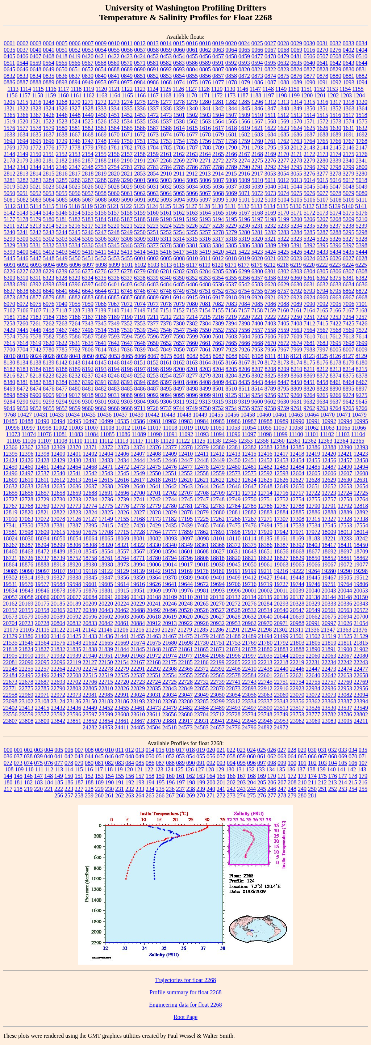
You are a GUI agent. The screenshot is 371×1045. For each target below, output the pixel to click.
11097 (249, 434)
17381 (58, 525)
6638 (22, 291)
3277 (322, 173)
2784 (166, 167)
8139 (48, 362)
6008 (179, 258)
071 (363, 756)
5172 (309, 213)
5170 (283, 213)
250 (312, 789)
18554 (106, 551)
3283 (35, 180)
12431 (90, 460)
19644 (185, 584)
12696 (121, 493)
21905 (10, 656)
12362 (309, 441)
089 (180, 763)
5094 (179, 200)
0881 (348, 76)
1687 (309, 134)
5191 (179, 219)
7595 (140, 336)
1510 (257, 115)
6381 (348, 278)
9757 (257, 408)
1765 (322, 141)
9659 (74, 408)
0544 (22, 63)
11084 (91, 434)
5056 (74, 193)
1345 (244, 108)
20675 (329, 617)
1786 (179, 147)
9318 (231, 402)
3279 (348, 173)
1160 (62, 95)
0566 (74, 63)
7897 (218, 349)
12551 (169, 473)
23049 (201, 695)
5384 (218, 245)
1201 (320, 95)
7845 (153, 349)
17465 (201, 525)
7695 (335, 343)
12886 (313, 512)
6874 (22, 297)
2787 (205, 167)
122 (149, 769)
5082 (23, 200)
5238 (348, 226)
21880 (265, 649)
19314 (26, 577)
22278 (106, 669)
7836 (127, 349)
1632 (361, 128)
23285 (201, 701)
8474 (35, 388)
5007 (218, 180)
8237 (87, 375)
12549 (137, 473)
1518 (361, 115)
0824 (296, 69)
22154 (121, 662)
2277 (283, 160)
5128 (204, 206)
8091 (244, 356)
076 (48, 763)
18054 (74, 538)
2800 (361, 167)
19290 (344, 571)
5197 (257, 219)
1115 (38, 89)
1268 (61, 102)
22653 (345, 675)
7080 (192, 304)
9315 (218, 402)
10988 (265, 421)
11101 (311, 434)
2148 (9, 154)
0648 (35, 69)
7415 (322, 323)
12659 (74, 493)
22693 (58, 682)
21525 (345, 636)
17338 (361, 519)
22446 (297, 669)
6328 (61, 278)
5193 (205, 219)
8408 (205, 382)
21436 (106, 636)
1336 (140, 108)
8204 (218, 369)
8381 (22, 382)
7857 (192, 349)
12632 (10, 486)
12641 (153, 486)
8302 (257, 375)
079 (79, 763)
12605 (313, 473)
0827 (309, 69)
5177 (9, 219)
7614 (361, 336)
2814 (35, 173)
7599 (192, 336)
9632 (309, 402)
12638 (106, 486)
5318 (231, 239)
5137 (308, 206)
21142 (89, 630)
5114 (35, 206)
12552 (185, 473)
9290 (22, 402)
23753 (297, 714)
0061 (192, 50)
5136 (295, 206)
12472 (121, 467)
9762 (309, 408)
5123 (139, 206)
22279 (121, 669)
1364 (361, 108)
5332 (48, 245)
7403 (270, 323)
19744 (297, 584)
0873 (257, 76)
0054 (101, 50)
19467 (329, 577)
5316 (205, 239)
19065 (297, 564)
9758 (270, 408)
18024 (10, 538)
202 (231, 782)
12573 (233, 473)
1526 (101, 121)
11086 (123, 434)
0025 (257, 43)
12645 (217, 486)
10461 (279, 415)
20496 (169, 610)
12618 (153, 480)
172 (292, 776)
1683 (257, 134)
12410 (185, 454)
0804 (192, 69)
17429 (153, 525)
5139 (335, 206)
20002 (265, 590)
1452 (127, 115)
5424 (270, 252)
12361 (293, 441)
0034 (361, 43)
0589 (205, 63)
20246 (169, 604)
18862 (361, 558)
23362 (313, 701)
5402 (48, 252)
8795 (283, 388)
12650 (297, 486)
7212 (166, 317)
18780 (153, 558)
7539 (140, 330)
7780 (48, 349)
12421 (345, 454)
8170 (257, 362)
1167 (152, 95)
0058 (153, 50)
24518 (169, 727)
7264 (74, 323)
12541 (74, 473)
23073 (329, 695)
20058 (26, 597)
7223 (283, 317)
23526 (313, 708)
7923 (231, 349)
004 (48, 750)
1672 (140, 134)
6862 (348, 291)
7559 (283, 330)
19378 (169, 577)
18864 (10, 564)
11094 (217, 434)
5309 (140, 239)
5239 (361, 226)
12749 (233, 499)
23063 (265, 695)
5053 (48, 193)
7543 (153, 330)
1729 (61, 141)
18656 (281, 551)
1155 (357, 89)
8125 (322, 356)
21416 (58, 636)
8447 (283, 382)
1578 (35, 128)
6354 (218, 278)
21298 (264, 630)
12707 (185, 493)
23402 (10, 708)
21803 (297, 643)
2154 (87, 154)
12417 (281, 454)
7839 (140, 349)
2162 (179, 154)
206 (271, 782)
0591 (218, 63)
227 (79, 789)
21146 (105, 630)
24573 (185, 727)
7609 (296, 336)
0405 (9, 56)
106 (353, 763)
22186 (201, 662)
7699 (361, 343)
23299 (217, 701)
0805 (205, 69)
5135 (282, 206)
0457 (218, 56)
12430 (74, 460)
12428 (42, 460)
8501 (218, 388)
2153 (74, 154)
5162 (179, 213)
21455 (137, 636)
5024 (61, 187)
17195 (185, 519)
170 (271, 776)
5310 (153, 239)
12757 (329, 499)
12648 (265, 486)
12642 (169, 486)
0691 (153, 69)
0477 (257, 56)
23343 (281, 701)
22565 (217, 675)
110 (29, 769)
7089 (296, 304)
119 (118, 769)
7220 (244, 317)
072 (8, 763)
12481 (249, 467)
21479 (201, 636)
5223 (153, 226)
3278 (335, 173)
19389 (185, 577)
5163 (192, 213)
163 (200, 776)
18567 (137, 551)
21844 (121, 649)
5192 (192, 219)
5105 (297, 200)
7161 (296, 310)
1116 (51, 89)
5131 (230, 206)
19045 (233, 564)
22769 (361, 682)
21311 (296, 630)
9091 (140, 395)
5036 (218, 187)
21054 (361, 623)
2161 (166, 154)
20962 (249, 623)
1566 (244, 121)
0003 (35, 43)
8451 (309, 382)
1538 (179, 121)
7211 (152, 317)
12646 (233, 486)
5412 (114, 252)
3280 (361, 173)
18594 (169, 551)
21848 (153, 649)
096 (251, 763)
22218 (281, 662)
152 (89, 776)
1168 (165, 95)
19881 (106, 590)
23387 (345, 701)
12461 (42, 467)
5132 (243, 206)
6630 (296, 284)
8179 (348, 362)
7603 (231, 336)
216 (363, 782)
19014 (169, 564)
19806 (361, 584)
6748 (166, 291)
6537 (231, 284)
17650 (74, 532)
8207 (257, 369)
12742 (153, 499)
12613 (74, 480)
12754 (297, 499)
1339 (179, 108)
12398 (42, 454)
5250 (140, 232)
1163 (101, 95)
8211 (309, 369)
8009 (361, 349)
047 (119, 756)
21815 (361, 643)
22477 (361, 669)
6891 (166, 297)
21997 (249, 656)
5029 (127, 187)
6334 (87, 278)
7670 (270, 343)
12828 (153, 512)
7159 (270, 310)
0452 (153, 56)
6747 (153, 291)
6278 (127, 271)
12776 (121, 506)
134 (270, 769)
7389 (218, 323)
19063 (281, 564)
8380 (9, 382)
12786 (265, 506)
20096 (122, 597)
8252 (140, 375)
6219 (296, 265)
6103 (153, 265)
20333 (329, 604)
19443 (297, 577)
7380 (179, 323)
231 (119, 789)
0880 (335, 76)
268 (180, 795)
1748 (101, 141)
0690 (140, 69)
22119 (74, 662)
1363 (348, 108)
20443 (106, 610)
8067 (153, 356)
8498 (192, 388)
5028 (114, 187)
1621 (257, 128)
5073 (270, 193)
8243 (101, 375)
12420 (329, 454)
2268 (166, 160)
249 (302, 789)
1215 (22, 102)
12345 (229, 441)
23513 (281, 708)
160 (170, 776)
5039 (257, 187)
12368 (42, 447)
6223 (335, 265)
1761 (270, 141)
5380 (179, 245)
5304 (74, 239)
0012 (140, 43)
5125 (165, 206)
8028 (49, 356)
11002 (60, 428)
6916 (205, 297)
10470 (327, 415)
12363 (325, 441)
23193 (137, 701)
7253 (335, 317)
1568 (270, 121)
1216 (35, 102)
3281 (9, 180)
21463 (153, 636)
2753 (101, 167)
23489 (217, 708)
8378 (361, 375)
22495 (26, 675)
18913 (58, 564)
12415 (249, 454)
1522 (48, 121)
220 (38, 789)
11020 (202, 428)
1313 (283, 102)
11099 (280, 434)
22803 (74, 688)
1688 (322, 134)
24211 (361, 721)
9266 (335, 395)
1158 (37, 95)
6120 (218, 265)
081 (99, 763)
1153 (332, 89)
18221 (328, 538)
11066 (359, 428)
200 (211, 782)
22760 (345, 682)
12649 (281, 486)
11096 (233, 434)
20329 (313, 604)
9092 (153, 395)
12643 (185, 486)
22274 (90, 669)
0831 (361, 69)
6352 (192, 278)
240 (211, 789)
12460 (26, 467)
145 (18, 776)
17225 (201, 519)
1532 (114, 121)
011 (119, 750)
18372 (233, 545)
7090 (309, 304)
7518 (114, 330)
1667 (74, 134)
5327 (348, 239)
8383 (48, 382)
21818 (10, 649)
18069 (122, 538)
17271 (265, 519)
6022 (283, 258)
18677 (313, 551)
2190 (127, 160)
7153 (191, 310)
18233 (344, 538)
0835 (48, 76)
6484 (166, 284)
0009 (101, 43)
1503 (205, 115)
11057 (280, 428)
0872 (244, 76)
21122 (58, 630)
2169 (270, 154)
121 (138, 769)
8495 (166, 388)
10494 (58, 421)
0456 (205, 56)
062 (271, 756)
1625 (309, 128)
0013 (153, 43)
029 (302, 750)
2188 (101, 160)
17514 (281, 525)
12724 (345, 493)
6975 (35, 304)
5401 (35, 252)
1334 (114, 108)
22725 (169, 682)
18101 (217, 538)
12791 (329, 506)
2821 (127, 173)
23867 (137, 721)
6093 (36, 265)
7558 (270, 330)
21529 (361, 636)
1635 (35, 134)
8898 (9, 395)
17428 (137, 525)
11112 (106, 441)
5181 (61, 219)
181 (18, 782)
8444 (270, 382)
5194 (218, 219)
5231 (257, 226)
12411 (201, 454)
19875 (74, 590)
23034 (169, 695)
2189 (114, 160)
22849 (185, 688)
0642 (335, 63)
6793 (309, 291)
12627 (297, 480)
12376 (153, 447)
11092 (186, 434)
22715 (106, 682)
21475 (185, 636)
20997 (329, 623)
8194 (114, 369)
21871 (217, 649)
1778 (74, 147)
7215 (205, 317)
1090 (309, 82)
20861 (121, 623)
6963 (335, 297)
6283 (192, 271)
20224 (121, 604)
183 (38, 782)
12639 (121, 486)
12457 (345, 460)
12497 (26, 473)
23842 (58, 721)
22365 (185, 669)
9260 (296, 395)
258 (79, 795)
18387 (281, 545)
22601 (265, 675)
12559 (217, 473)
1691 (348, 134)
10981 (153, 421)
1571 (309, 121)
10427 (24, 415)
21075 (11, 630)
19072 (345, 564)
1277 (166, 102)
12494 (361, 467)
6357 (257, 278)
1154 (345, 89)
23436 (74, 708)
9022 (101, 395)
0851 (140, 76)
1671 (127, 134)
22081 (10, 662)
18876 (26, 564)
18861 (345, 558)
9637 (335, 402)
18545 (90, 551)
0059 (166, 50)
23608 (121, 714)
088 (170, 763)
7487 (74, 330)
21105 (27, 630)
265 (150, 795)
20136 (281, 597)
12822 (58, 512)
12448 (201, 460)
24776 (233, 727)
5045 (309, 187)
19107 (58, 571)
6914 (179, 297)
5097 (205, 200)
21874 (233, 649)
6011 (204, 258)
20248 (185, 604)
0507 (322, 56)
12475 (153, 467)
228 (89, 789)
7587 (87, 336)
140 (331, 769)
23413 (26, 708)
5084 (49, 200)
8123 (309, 356)
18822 (265, 558)
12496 (10, 473)
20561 (329, 610)
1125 (165, 89)
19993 (217, 590)
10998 (44, 428)
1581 (74, 128)
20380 (90, 610)
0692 (166, 69)
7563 (296, 330)
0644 (361, 63)
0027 (270, 43)
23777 (313, 714)
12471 (106, 467)
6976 (48, 304)
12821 (42, 512)
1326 (61, 108)
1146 (242, 89)
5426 (296, 252)
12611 (42, 480)
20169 (26, 604)
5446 (22, 258)
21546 (26, 643)
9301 (101, 402)
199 (200, 782)
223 (68, 789)
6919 (244, 297)
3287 (87, 180)
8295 (244, 375)
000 (8, 750)
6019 (244, 258)
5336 (87, 245)
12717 (297, 493)
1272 (101, 102)
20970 (265, 623)
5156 (101, 213)
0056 (127, 50)
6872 (361, 291)
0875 (283, 76)
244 (251, 789)
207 (282, 782)
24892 (265, 727)
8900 (35, 395)
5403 (61, 252)
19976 (185, 590)
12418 (297, 454)
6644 (101, 291)
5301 (35, 239)
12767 (10, 506)
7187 (87, 317)
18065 (106, 538)
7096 (348, 304)
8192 (87, 369)
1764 (309, 141)
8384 (61, 382)
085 (140, 763)
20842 (106, 623)
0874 (270, 76)
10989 (281, 421)
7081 (205, 304)
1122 (127, 89)
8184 (35, 369)
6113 (166, 265)
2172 (309, 154)
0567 (87, 63)
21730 (201, 643)
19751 (329, 584)
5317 (218, 239)
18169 (296, 538)
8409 (218, 382)
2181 (48, 160)
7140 (113, 310)
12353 (245, 441)
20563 (345, 610)
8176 (322, 362)
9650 (22, 408)
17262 (217, 519)
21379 (10, 636)
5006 (205, 180)
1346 (257, 108)
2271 (205, 160)
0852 (153, 76)
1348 (283, 108)
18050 (58, 538)
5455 (127, 258)
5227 (205, 226)
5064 (166, 193)
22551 (153, 675)
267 (170, 795)
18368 (217, 545)
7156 (231, 310)
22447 (313, 669)
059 (241, 756)
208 (292, 782)
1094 (361, 82)
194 (150, 782)
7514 (101, 330)
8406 (192, 382)
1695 (35, 141)
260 (99, 795)
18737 (42, 558)
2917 (257, 173)
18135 (265, 538)
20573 (10, 617)
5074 (283, 193)
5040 (270, 187)
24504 (153, 727)
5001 (140, 180)
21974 (169, 656)
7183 (35, 317)
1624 (296, 128)
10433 (56, 415)
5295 (348, 232)
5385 (231, 245)
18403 (313, 545)
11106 (29, 441)
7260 (22, 323)
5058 (101, 193)
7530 (127, 330)
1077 (218, 82)
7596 (153, 336)
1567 (257, 121)
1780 (101, 147)
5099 (218, 200)
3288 (101, 180)
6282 (179, 271)
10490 (42, 421)
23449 (90, 708)
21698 (185, 643)
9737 (166, 408)
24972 (281, 727)
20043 (329, 590)
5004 (179, 180)
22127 (90, 662)
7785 (61, 349)
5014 (309, 180)
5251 (153, 232)
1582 (87, 128)
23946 (265, 721)
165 (221, 776)
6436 (140, 284)
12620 (185, 480)
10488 (26, 421)
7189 (114, 317)
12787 (281, 506)
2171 (296, 154)
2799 (348, 167)
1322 (22, 108)
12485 (313, 467)
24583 (201, 727)
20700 (361, 617)
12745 (185, 499)
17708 (106, 532)
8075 (166, 356)
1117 (63, 89)
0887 (22, 82)
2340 (348, 160)
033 (342, 750)
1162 (88, 95)
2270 (192, 160)
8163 (192, 362)
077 (58, 763)
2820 (114, 173)
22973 (74, 695)
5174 (335, 213)
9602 (270, 402)
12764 (361, 499)
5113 (22, 206)
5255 (192, 232)
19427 (265, 577)
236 (170, 789)
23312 (233, 701)
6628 (270, 284)
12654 (361, 486)
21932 (58, 656)
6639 (35, 291)
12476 (169, 467)
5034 (192, 187)
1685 (283, 134)
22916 (281, 688)
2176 (361, 154)
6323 (48, 278)
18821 (249, 558)
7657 (179, 343)
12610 (26, 480)
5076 (309, 193)
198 (190, 782)
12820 (26, 512)
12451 (249, 460)
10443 (168, 415)
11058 (296, 428)
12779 (153, 506)
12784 (233, 506)
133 (260, 769)
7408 (296, 323)
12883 (265, 512)
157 (140, 776)
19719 (265, 584)
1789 (218, 147)
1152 (319, 89)
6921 (270, 297)
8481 (87, 388)
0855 (192, 76)
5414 (140, 252)
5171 (296, 213)
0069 (296, 50)
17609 (42, 532)
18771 (137, 558)
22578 (233, 675)
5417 (179, 252)
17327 (329, 519)
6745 (127, 291)
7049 (61, 304)
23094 (361, 695)
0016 (192, 43)
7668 (257, 343)
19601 (90, 584)
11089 (139, 434)
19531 (10, 584)
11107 (45, 441)
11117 (136, 441)
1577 (22, 128)
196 (170, 782)
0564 (48, 63)
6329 (74, 278)
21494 (265, 636)
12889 (345, 512)
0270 (322, 50)
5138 (322, 206)
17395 (90, 525)
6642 (74, 291)
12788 (297, 506)
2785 (179, 167)
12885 (297, 512)
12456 (329, 460)
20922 (185, 623)
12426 (26, 460)
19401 (217, 577)
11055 (264, 428)
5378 (166, 245)
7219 (231, 317)
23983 (329, 721)
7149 (139, 310)
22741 (233, 682)
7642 (114, 343)
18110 (233, 538)
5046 (322, 187)
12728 (26, 499)
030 (312, 750)
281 (312, 795)
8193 (101, 369)
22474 (345, 669)
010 (109, 750)
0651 (74, 69)
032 (332, 750)
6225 (361, 265)
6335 (101, 278)
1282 (231, 102)
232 (129, 789)
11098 (265, 434)
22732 (201, 682)
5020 (22, 187)
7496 (87, 330)
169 (261, 776)
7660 (192, 343)
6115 (179, 265)
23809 (42, 721)
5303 (61, 239)
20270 (217, 604)
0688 (114, 69)
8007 (348, 349)
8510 (231, 388)
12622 (217, 480)
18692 (329, 551)
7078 (166, 304)
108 (9, 769)
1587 (153, 128)
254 (353, 789)
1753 (166, 141)
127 (199, 769)
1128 (203, 89)
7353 (140, 323)
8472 (22, 388)
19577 (42, 584)
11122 (183, 441)
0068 (283, 50)
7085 (257, 304)
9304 (140, 402)
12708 (201, 493)
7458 (48, 330)
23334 (249, 701)
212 (322, 782)
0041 (48, 50)
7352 (127, 323)
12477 (185, 467)
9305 (153, 402)
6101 (127, 265)
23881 (169, 721)
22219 (297, 662)
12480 (233, 467)
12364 (341, 441)
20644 (281, 617)
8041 (75, 356)
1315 (309, 102)
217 (8, 789)
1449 (87, 115)
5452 (101, 258)
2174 (335, 154)
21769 (249, 643)
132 (250, 769)
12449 (217, 460)
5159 (140, 213)
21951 (106, 656)
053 (180, 756)
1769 (9, 147)
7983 (309, 349)
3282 (22, 180)
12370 (74, 447)
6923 (296, 297)
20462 (121, 610)
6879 (48, 297)
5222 (140, 226)
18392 (297, 545)
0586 (192, 63)
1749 (114, 141)
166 (231, 776)
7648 (140, 343)
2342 (9, 167)
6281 (166, 271)
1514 (309, 115)
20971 (281, 623)
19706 (233, 584)
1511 (270, 115)
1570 (296, 121)
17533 (297, 525)
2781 (127, 167)
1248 (48, 102)
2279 (309, 160)
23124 (58, 701)
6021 (270, 258)
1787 (192, 147)
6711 (113, 291)
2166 (231, 154)
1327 (74, 108)
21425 (74, 636)
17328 (345, 519)
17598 (26, 532)
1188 (255, 95)
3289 (114, 180)
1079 (244, 82)
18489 (58, 551)
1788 (205, 147)
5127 (191, 206)
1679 (218, 134)
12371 (90, 447)
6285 (218, 271)
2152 (61, 154)
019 (200, 750)
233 (140, 789)
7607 (283, 336)
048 (129, 756)
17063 (26, 519)
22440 (281, 669)
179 (363, 776)
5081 (10, 200)
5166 (231, 213)
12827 (137, 512)
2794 (283, 167)
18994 (137, 564)
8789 (270, 388)
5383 (205, 245)
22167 (137, 662)
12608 (361, 473)
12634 (42, 486)
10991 (313, 421)
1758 (231, 141)
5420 (218, 252)
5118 (74, 206)
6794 (322, 291)
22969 (26, 695)
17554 (361, 525)
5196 (244, 219)
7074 (140, 304)
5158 (127, 213)
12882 (249, 512)
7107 (36, 310)
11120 (167, 441)
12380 (217, 447)
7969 (296, 349)
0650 (61, 69)
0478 (270, 56)
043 (79, 756)
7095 (335, 304)
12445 (153, 460)
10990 (297, 421)
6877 (35, 297)
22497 (58, 675)
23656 (169, 714)
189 (99, 782)
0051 (61, 50)
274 (241, 795)
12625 (265, 480)
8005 (335, 349)
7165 (322, 310)
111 (39, 769)
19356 (121, 577)
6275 (87, 271)
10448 (184, 415)
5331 (35, 245)
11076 (44, 434)
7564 (309, 330)
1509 (244, 115)
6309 (9, 278)
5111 (361, 200)
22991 (121, 695)
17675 (90, 532)
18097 (186, 538)
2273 (231, 160)
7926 (244, 349)
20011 (281, 590)
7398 (244, 323)
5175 (348, 213)
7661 (205, 343)
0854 (179, 76)
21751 (217, 643)
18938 (106, 564)
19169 (185, 571)
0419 (74, 56)
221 (48, 789)
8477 (61, 388)
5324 (309, 239)
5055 (61, 193)
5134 (269, 206)
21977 (185, 656)
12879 (201, 512)
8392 (114, 382)
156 (129, 776)
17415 (106, 525)
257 (68, 795)
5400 (22, 252)
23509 (265, 708)
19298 (360, 571)
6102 (140, 265)
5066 (192, 193)
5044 (296, 187)
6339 (153, 278)
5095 (192, 200)
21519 (329, 636)
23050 (217, 695)
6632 (322, 284)
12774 (90, 506)
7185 (61, 317)
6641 (61, 291)
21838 (90, 649)
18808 (201, 558)
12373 (121, 447)
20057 (10, 597)
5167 (244, 213)
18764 (121, 558)
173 (302, 776)
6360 (296, 278)
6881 (61, 297)
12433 (106, 460)
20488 (137, 610)
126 (189, 769)
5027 (101, 187)
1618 (231, 128)
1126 (178, 89)
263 (129, 795)
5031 (153, 187)
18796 (185, 558)
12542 (90, 473)
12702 (169, 493)
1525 (87, 121)
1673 (153, 134)
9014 (61, 395)
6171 (231, 265)
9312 (192, 402)
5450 (74, 258)
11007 (91, 428)
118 (108, 769)
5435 (348, 252)
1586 (140, 128)
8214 (348, 369)
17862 (201, 532)
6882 (74, 297)
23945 (249, 721)
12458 (361, 460)
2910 (166, 173)
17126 (74, 519)
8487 (153, 388)
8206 (244, 369)
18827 (281, 558)
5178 (22, 219)
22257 (42, 669)
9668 (127, 408)
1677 (192, 134)
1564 (218, 121)
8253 (153, 375)
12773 (74, 506)
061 (261, 756)
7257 (361, 317)
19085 (10, 571)
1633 (9, 134)
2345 (48, 167)
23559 (26, 714)
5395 (322, 245)
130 (230, 769)
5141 (361, 206)
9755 (244, 408)
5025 (74, 187)
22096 (58, 662)
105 (342, 763)
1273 (114, 102)
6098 (101, 265)
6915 (192, 297)
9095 (179, 395)
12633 (26, 486)
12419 (313, 454)
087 (160, 763)
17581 (10, 532)
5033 (179, 187)
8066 (140, 356)
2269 (179, 160)
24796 (249, 727)
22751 (281, 682)
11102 (327, 434)
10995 (361, 421)
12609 (10, 480)
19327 (58, 577)
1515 (322, 115)
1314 (296, 102)
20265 (201, 604)
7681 (309, 343)
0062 (205, 50)
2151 (48, 154)
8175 (309, 362)
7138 (87, 310)
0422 (114, 56)
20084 (90, 597)
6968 (361, 297)
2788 (218, 167)
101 (302, 763)
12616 (121, 480)
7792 (74, 349)
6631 (309, 284)
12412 (217, 454)
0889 (48, 82)
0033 (348, 43)
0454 (179, 56)
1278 (179, 102)
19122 (106, 571)
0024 (244, 43)
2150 (35, 154)
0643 (348, 63)
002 (28, 750)
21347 (328, 630)
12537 (42, 473)
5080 (361, 193)
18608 (201, 551)
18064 (90, 538)
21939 (74, 656)
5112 (10, 206)
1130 (229, 89)
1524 (74, 121)
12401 (74, 454)
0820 (244, 69)
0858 (231, 76)
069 (342, 756)
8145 (101, 362)
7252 (322, 317)
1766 (335, 141)
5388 (257, 245)
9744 (179, 408)
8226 (61, 375)
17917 (249, 532)
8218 (35, 375)
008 (89, 750)
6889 (153, 297)
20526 (201, 610)
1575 (361, 121)
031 (322, 750)
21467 (169, 636)
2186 (74, 160)
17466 (217, 525)
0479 (283, 56)
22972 (58, 695)
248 (292, 789)
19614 (121, 584)
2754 (114, 167)
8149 (127, 362)
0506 (309, 56)
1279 (192, 102)
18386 (265, 545)
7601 (218, 336)
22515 (90, 675)
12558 (201, 473)
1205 (9, 102)
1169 (178, 95)
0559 (35, 63)
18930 (90, 564)
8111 (270, 356)
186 (68, 782)
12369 (58, 447)
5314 (179, 239)
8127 (348, 356)
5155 (87, 213)
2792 (270, 167)
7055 (74, 304)
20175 (42, 604)
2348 (87, 167)
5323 (296, 239)
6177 (244, 265)
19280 (328, 571)
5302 (48, 239)
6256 (74, 271)
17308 (297, 519)
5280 (244, 232)
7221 (257, 317)
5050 (9, 193)
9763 (322, 408)
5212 (22, 226)
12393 (361, 447)
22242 (345, 662)
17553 (345, 525)
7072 (127, 304)
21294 (248, 630)
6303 (296, 271)
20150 (360, 597)
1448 (74, 115)
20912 (153, 623)
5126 (178, 206)
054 (190, 756)
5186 (114, 219)
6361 (309, 278)
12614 (90, 480)
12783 (217, 506)
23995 (345, 721)
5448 (48, 258)
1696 (48, 141)
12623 (233, 480)
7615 (9, 343)
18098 (202, 538)
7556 (244, 330)
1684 (270, 134)
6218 (283, 265)
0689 (127, 69)
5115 (48, 206)
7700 (9, 349)
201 (221, 782)
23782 (329, 714)
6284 (205, 271)
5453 (114, 258)
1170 (191, 95)
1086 (257, 82)
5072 (257, 193)
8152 (153, 362)
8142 (61, 362)
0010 (114, 43)
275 (251, 795)
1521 (35, 121)
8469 (9, 388)
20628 (233, 617)
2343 (22, 167)
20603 (121, 617)
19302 (10, 577)
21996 (233, 656)
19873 (58, 590)
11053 (233, 428)
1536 (153, 121)
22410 (249, 669)
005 (58, 750)
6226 (9, 271)
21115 (43, 630)
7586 (74, 336)
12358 (261, 441)
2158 (140, 154)
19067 (329, 564)
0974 (114, 82)
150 (68, 776)
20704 (10, 623)
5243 (48, 232)
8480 (74, 388)
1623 (283, 128)
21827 (42, 649)
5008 (231, 180)
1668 (87, 134)
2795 (296, 167)
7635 (87, 343)
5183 (87, 219)
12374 (137, 447)
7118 (61, 310)
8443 (257, 382)
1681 (231, 134)
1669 (101, 134)
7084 (244, 304)
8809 (296, 388)
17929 (265, 532)
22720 (121, 682)
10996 (12, 428)
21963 (137, 656)
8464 (348, 382)
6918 (231, 297)
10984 (201, 421)
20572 (361, 610)
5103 (270, 200)
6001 (140, 258)
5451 (87, 258)
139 (321, 769)
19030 (217, 564)
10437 (120, 415)
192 (129, 782)
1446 (61, 115)
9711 (139, 408)
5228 (218, 226)
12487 (329, 467)
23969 (313, 721)
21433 (90, 636)
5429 (309, 252)
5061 (127, 193)
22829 (137, 688)
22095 (42, 662)
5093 (166, 200)
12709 (217, 493)
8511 (244, 388)
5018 (361, 180)
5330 (22, 245)
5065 (179, 193)
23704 (201, 714)
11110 (76, 441)
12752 (281, 499)
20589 (58, 617)
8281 (218, 375)
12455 (313, 460)
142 (351, 769)
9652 (35, 408)
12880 (217, 512)
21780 (265, 643)
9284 (9, 402)
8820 (309, 388)
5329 (9, 245)
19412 (249, 577)
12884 (281, 512)
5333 (61, 245)
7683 (322, 343)
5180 (48, 219)
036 (8, 756)
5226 (192, 226)
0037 (22, 50)
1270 (74, 102)
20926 (201, 623)
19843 (26, 590)
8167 (244, 362)
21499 (281, 636)
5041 (283, 187)
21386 (26, 636)
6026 (335, 258)
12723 (329, 493)
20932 (217, 623)
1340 (192, 108)
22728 (185, 682)
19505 (345, 577)
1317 (335, 102)
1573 (335, 121)
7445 (22, 330)
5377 (153, 245)
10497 (90, 421)
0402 (348, 50)
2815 (48, 173)
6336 (114, 278)
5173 (322, 213)
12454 (297, 460)
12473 (137, 467)
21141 (74, 630)
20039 (297, 590)
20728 (42, 623)
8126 (335, 356)
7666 (244, 343)
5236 (322, 226)
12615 (106, 480)
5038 (244, 187)
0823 (283, 69)
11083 (76, 434)
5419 (205, 252)
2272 (218, 160)
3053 (270, 173)
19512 (361, 577)
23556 (10, 714)
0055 (114, 50)
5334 (74, 245)
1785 (166, 147)
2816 (61, 173)
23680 (185, 714)
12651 (313, 486)
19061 (265, 564)
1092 (335, 82)
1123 (139, 89)
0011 (126, 43)
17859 (185, 532)
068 (332, 756)
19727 (281, 584)
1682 (244, 134)
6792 (296, 291)
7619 (35, 343)
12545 (121, 473)
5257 (205, 232)
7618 (22, 343)
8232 (74, 375)
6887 (127, 297)
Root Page (185, 1017)
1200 (307, 95)
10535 (121, 421)
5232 (270, 226)
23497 (249, 708)
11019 (186, 428)
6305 (322, 271)
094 (231, 763)
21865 (201, 649)
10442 (152, 415)
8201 (192, 369)
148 (48, 776)
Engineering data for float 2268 (185, 1005)
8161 (166, 362)
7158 (257, 310)
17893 (217, 532)
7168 (361, 310)
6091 (10, 265)
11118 (152, 441)
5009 (244, 180)
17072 (42, 519)
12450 (233, 460)
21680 (169, 643)
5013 (296, 180)
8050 (88, 356)
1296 (257, 102)
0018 (205, 43)
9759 (283, 408)
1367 (35, 115)
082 (109, 763)
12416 (265, 454)
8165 (218, 362)
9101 (218, 395)
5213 (35, 226)
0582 (166, 63)
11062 (311, 428)
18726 (26, 558)
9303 (127, 402)
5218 (101, 226)
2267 (153, 160)
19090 (26, 571)
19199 (249, 571)
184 (48, 782)
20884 (137, 623)
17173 (153, 519)
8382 (35, 382)
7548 (192, 330)
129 (220, 769)
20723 (26, 623)
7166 (335, 310)
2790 (244, 167)
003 (38, 750)
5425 (283, 252)
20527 (217, 610)
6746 (140, 291)
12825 (106, 512)
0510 (361, 56)
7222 (270, 317)
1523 (61, 121)
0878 (322, 76)
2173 (322, 154)
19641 (169, 584)
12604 (297, 473)
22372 (201, 669)
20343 (361, 604)
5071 (244, 193)
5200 (296, 219)
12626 (281, 480)
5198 (270, 219)
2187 (87, 160)
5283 (283, 232)
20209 (90, 604)
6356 (244, 278)
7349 (114, 323)
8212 (322, 369)
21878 (249, 649)
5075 (296, 193)
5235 (309, 226)
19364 (153, 577)
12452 (265, 460)
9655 (48, 408)
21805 (313, 643)
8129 (361, 356)
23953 (281, 721)
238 (190, 789)
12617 (137, 480)
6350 (179, 278)
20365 (58, 610)
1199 (294, 95)
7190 (127, 317)
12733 (74, 499)
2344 (35, 167)
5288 (335, 232)
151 (79, 776)
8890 (335, 388)
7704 (22, 349)
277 (271, 795)
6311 (35, 278)
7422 (335, 323)
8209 (283, 369)
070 (353, 756)
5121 (113, 206)
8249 (127, 375)
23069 (281, 695)
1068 (166, 82)
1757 (218, 141)
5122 (126, 206)
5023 (48, 187)
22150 (106, 662)
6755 (257, 291)
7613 (348, 336)
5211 (9, 226)
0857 (218, 76)
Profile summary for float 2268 (185, 992)
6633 (335, 284)
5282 (270, 232)
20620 (185, 617)
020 (211, 750)
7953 (257, 349)
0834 (35, 76)
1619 (244, 128)
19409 (233, 577)
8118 (283, 356)
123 (159, 769)
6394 (61, 284)
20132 (233, 597)
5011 (270, 180)
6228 (35, 271)
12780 (169, 506)
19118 (90, 571)
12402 (90, 454)
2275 (257, 160)
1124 (152, 89)
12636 (74, 486)
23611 (153, 714)
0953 (101, 82)
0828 (322, 69)
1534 (127, 121)
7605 (257, 336)
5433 (322, 252)
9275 (361, 395)
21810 (329, 643)
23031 (153, 695)
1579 (48, 128)
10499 (106, 421)
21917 (42, 656)
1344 (231, 108)
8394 (140, 382)
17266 (233, 519)
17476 (249, 525)
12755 (313, 499)
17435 (169, 525)
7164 (309, 310)
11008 (107, 428)
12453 (281, 460)
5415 (153, 252)
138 (311, 769)
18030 (26, 538)
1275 (140, 102)
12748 (217, 499)
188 (89, 782)
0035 (9, 50)
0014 (166, 43)
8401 (179, 382)
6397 (87, 284)
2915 (231, 173)
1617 (218, 128)
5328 (361, 239)
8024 (36, 356)
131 (240, 769)
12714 (265, 493)
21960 (121, 656)
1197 (268, 95)
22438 (265, 669)
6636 (361, 284)
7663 (218, 343)
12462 (58, 467)
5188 (140, 219)
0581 (153, 63)
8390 (87, 382)
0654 (101, 69)
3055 (296, 173)
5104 (283, 200)
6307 (348, 271)
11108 (60, 441)
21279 (185, 630)
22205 (233, 662)
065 (302, 756)
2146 (348, 147)
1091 (322, 82)
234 (150, 789)
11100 (296, 434)
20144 (328, 597)
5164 (205, 213)
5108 (336, 200)
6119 (204, 265)
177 (342, 776)
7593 (114, 336)
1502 (192, 115)
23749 (281, 714)
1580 (61, 128)
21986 (217, 656)
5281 (257, 232)
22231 (313, 662)
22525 (121, 675)
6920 (257, 297)
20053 (361, 590)
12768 (26, 506)
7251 (309, 317)
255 (363, 789)
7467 (61, 330)
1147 (255, 89)
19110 (74, 571)
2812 (9, 173)
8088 (231, 356)
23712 (217, 714)
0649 (48, 69)
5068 (218, 193)
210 (302, 782)
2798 (335, 167)
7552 (218, 330)
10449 (200, 415)
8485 (127, 388)
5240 (9, 232)
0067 (270, 50)
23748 (265, 714)
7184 (48, 317)
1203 (346, 95)
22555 (185, 675)
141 (341, 769)
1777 (61, 147)
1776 (48, 147)
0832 (9, 76)
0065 (244, 50)
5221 (127, 226)
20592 (74, 617)
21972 (153, 656)
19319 (42, 577)
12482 (265, 467)
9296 (74, 402)
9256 (270, 395)
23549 (361, 708)
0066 (257, 50)
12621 (201, 480)
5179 (35, 219)
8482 (101, 388)
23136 (74, 701)
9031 (114, 395)
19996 (233, 590)
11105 (14, 441)
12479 (217, 467)
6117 (191, 265)
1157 (24, 95)
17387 (74, 525)
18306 (74, 545)
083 (119, 763)
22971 (42, 695)
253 (342, 789)
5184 (101, 219)
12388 (329, 447)
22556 (201, 675)
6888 (140, 297)
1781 (114, 147)
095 (241, 763)
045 (99, 756)
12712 (249, 493)
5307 (114, 239)
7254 (348, 317)
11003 (75, 428)
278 (282, 795)
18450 (361, 545)
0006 (74, 43)
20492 (153, 610)
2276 (270, 160)
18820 (233, 558)
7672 (283, 343)
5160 (153, 213)
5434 (335, 252)
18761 (106, 558)
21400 (42, 636)
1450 (101, 115)
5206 (309, 219)
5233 (283, 226)
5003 (166, 180)
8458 (322, 382)
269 (190, 795)
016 (170, 750)
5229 (231, 226)
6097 (88, 265)
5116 (61, 206)
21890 (313, 649)
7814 (101, 349)
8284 (231, 375)
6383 (9, 284)
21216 (137, 630)
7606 (270, 336)
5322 (283, 239)
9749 (192, 408)
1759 (244, 141)
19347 (106, 577)
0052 (74, 50)
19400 (201, 577)
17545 (329, 525)
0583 (179, 63)
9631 (296, 402)
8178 (335, 362)
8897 (361, 388)
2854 (153, 173)
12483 (281, 467)
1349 (296, 108)
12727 (10, 499)
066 (312, 756)
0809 (231, 69)
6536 (218, 284)
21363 (344, 630)
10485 (10, 421)
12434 (121, 460)
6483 (153, 284)
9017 (74, 395)
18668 (297, 551)
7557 (257, 330)
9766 (361, 408)
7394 (231, 323)
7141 (126, 310)
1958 (283, 147)
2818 (87, 173)
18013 (345, 532)
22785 (42, 688)
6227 (22, 271)
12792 (345, 506)
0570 (127, 63)
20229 (137, 604)
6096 (75, 265)
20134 (249, 597)
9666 (114, 408)
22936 (329, 688)
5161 (166, 213)
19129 (121, 571)
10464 (311, 415)
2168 (257, 154)
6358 (270, 278)
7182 (22, 317)
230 (109, 789)
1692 (361, 134)
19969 (153, 590)
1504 (218, 115)
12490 (345, 467)
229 (99, 789)
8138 (35, 362)
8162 (179, 362)
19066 (313, 564)
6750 (192, 291)
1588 (166, 128)
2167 (244, 154)
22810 (106, 688)
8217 (22, 375)
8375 (348, 375)
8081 (179, 356)
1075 (192, 82)
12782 (201, 506)
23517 (297, 708)
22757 (329, 682)
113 (59, 769)
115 (79, 769)
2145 (335, 147)
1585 (127, 128)
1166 (140, 95)
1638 (61, 134)
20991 (313, 623)
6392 (35, 284)
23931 (201, 721)
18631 (233, 551)
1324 (48, 108)
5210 (361, 219)
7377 (153, 323)
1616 (205, 128)
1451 (114, 115)
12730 (58, 499)
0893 (61, 82)
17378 (42, 525)
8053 (114, 356)
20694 (345, 617)
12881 (233, 512)
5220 (114, 226)
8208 (270, 369)
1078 (231, 82)
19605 (106, 584)
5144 (35, 213)
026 (271, 750)
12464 (74, 467)
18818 (217, 558)
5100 (231, 200)
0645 (9, 69)
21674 (137, 643)
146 (28, 776)
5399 (9, 252)
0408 (48, 56)
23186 (121, 701)
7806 (87, 349)
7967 (283, 349)
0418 (61, 56)
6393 (48, 284)
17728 (137, 532)
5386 (244, 245)
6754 (244, 291)
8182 (9, 369)
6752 (218, 291)
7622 (61, 343)
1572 (322, 121)
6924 (309, 297)
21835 (74, 649)
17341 (10, 525)
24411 (121, 727)
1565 (231, 121)
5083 (36, 200)
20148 (344, 597)
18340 (169, 545)
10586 (137, 421)
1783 (140, 147)
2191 (140, 160)
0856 (205, 76)
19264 (312, 571)
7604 (244, 336)
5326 (335, 239)
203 (241, 782)
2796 (309, 167)
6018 (231, 258)
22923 (297, 688)
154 (109, 776)
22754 (297, 682)
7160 (283, 310)
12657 (42, 493)
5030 (140, 187)
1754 (179, 141)
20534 (265, 610)
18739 (58, 558)
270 (200, 795)
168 (251, 776)
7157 (244, 310)
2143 (309, 147)
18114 (249, 538)
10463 (295, 415)
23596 (74, 714)
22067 (345, 656)
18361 (201, 545)
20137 (296, 597)
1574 (348, 121)
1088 (283, 82)
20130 (217, 597)
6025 (322, 258)
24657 (217, 727)
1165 (127, 95)
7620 (48, 343)
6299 (244, 271)
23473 (153, 708)
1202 (333, 95)
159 (160, 776)
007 (79, 750)
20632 (249, 617)
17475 (233, 525)
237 (180, 789)
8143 (74, 362)
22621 (297, 675)
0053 (87, 50)
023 (241, 750)
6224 (348, 265)
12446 (169, 460)
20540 (281, 610)
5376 (140, 245)
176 (332, 776)
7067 (114, 304)
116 (88, 769)
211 (312, 782)
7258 (9, 323)
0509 (348, 56)
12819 (10, 512)
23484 (201, 708)
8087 (218, 356)
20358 (42, 610)
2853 (140, 173)
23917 (185, 721)
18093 (170, 538)
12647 (249, 486)
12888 (329, 512)
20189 (74, 604)
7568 (335, 330)
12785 (249, 506)
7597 (166, 336)
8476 (48, 388)
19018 (201, 564)
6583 (257, 284)
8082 (192, 356)
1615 (192, 128)
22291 (137, 669)
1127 (191, 89)
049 (140, 756)
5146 (61, 213)
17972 (313, 532)
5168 (257, 213)
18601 (185, 551)
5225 (179, 226)
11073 (13, 434)
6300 (257, 271)
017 (180, 750)
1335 (127, 108)
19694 (217, 584)
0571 (140, 63)
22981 (90, 695)
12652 (329, 486)
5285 (309, 232)
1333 (101, 108)
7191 (140, 317)
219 (28, 789)
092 (211, 763)
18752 (74, 558)
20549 (313, 610)
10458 (248, 415)
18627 (217, 551)
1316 (322, 102)
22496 (42, 675)
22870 (217, 688)
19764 (345, 584)
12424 (10, 460)
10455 (216, 415)
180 (8, 782)
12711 (233, 493)
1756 (205, 141)
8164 (205, 362)
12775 (106, 506)
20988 (297, 623)
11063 (327, 428)
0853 (166, 76)
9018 (87, 395)
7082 (218, 304)
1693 (9, 141)
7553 (231, 330)
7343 (87, 323)
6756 (270, 291)
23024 (137, 695)
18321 (121, 545)
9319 (244, 402)
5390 (283, 245)
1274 (127, 102)
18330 (153, 545)
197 (180, 782)
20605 (137, 617)
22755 (313, 682)
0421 (101, 56)
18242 (360, 538)
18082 (154, 538)
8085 (205, 356)
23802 (361, 714)
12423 (361, 454)
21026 (345, 623)
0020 (231, 43)
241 (221, 789)
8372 (322, 375)
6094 (49, 265)
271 (211, 795)
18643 (249, 551)
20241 (153, 604)
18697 (345, 551)
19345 (90, 577)
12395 (10, 454)
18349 (185, 545)
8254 (166, 375)
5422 (244, 252)
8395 (153, 382)
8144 (87, 362)
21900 (345, 649)
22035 (265, 656)
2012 (296, 147)
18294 (42, 545)
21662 (90, 643)
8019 (23, 356)
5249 (127, 232)
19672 (201, 584)
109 (19, 769)
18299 (58, 545)
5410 (87, 252)
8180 (361, 362)
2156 (114, 154)
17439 (185, 525)
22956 (361, 688)
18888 (42, 564)
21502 (313, 636)
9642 (348, 402)
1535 (140, 121)
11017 (154, 428)
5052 (35, 193)
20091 (106, 597)
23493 (233, 708)
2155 (101, 154)
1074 (179, 82)
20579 (26, 617)
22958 (10, 695)
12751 (265, 499)
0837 (74, 76)
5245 (74, 232)
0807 (218, 69)
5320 (257, 239)
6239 (61, 271)
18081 (138, 538)
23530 (329, 708)
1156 (11, 95)
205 (261, 782)
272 (221, 795)
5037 (231, 187)
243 (241, 789)
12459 (10, 467)
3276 (309, 173)
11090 (154, 434)
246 (271, 789)
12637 (90, 486)
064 (292, 756)
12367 (26, 447)
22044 (281, 656)
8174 (296, 362)
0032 (335, 43)
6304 (309, 271)
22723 (137, 682)
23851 (74, 721)
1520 (22, 121)
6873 (9, 297)
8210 (296, 369)
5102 (257, 200)
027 (282, 750)
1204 (359, 95)
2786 (192, 167)
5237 (335, 226)
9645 (361, 402)
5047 (335, 187)
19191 (233, 571)
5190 (166, 219)
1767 (348, 141)
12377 (169, 447)
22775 (26, 688)
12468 (90, 467)
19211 (265, 571)
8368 (296, 375)
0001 (9, 43)
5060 (114, 193)
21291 (232, 630)
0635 (296, 63)
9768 (10, 415)
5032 (166, 187)
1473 (166, 115)
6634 (348, 284)
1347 (270, 108)
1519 (9, 121)
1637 (48, 134)
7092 (322, 304)
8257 (179, 375)
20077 (74, 597)
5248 (114, 232)
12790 (313, 506)
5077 (322, 193)
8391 (101, 382)
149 (58, 776)
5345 (114, 245)
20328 (297, 604)
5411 (100, 252)
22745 (265, 682)
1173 (229, 95)
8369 (309, 375)
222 (58, 789)
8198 (153, 369)
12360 (277, 441)
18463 (26, 551)
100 (292, 763)
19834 (10, 590)
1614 (179, 128)
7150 (152, 310)
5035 (205, 187)
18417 (329, 545)
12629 (329, 480)
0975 (127, 82)
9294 (61, 402)
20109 (170, 597)
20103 (138, 597)
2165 (218, 154)
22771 (10, 688)
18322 (137, 545)
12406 (121, 454)
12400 (58, 454)
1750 (127, 141)
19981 (201, 590)
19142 (153, 571)
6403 (127, 284)
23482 (185, 708)
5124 (152, 206)
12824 (90, 512)
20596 (90, 617)
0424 (140, 56)
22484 (10, 675)
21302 (280, 630)
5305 (87, 239)
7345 (101, 323)
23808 (26, 721)
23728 (233, 714)
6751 (205, 291)
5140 (348, 206)
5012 (283, 180)
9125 (231, 395)
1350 (309, 108)
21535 (10, 643)
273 (231, 795)
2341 (361, 160)
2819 (101, 173)
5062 (140, 193)
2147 (361, 147)
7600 (205, 336)
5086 (75, 200)
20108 (154, 597)
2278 (296, 160)
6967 (348, 297)
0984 (140, 82)
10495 (74, 421)
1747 (87, 141)
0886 (9, 82)
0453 (166, 56)
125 (179, 769)
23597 (90, 714)
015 (160, 750)
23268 (169, 701)
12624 (249, 480)
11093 (202, 434)
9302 (114, 402)
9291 (35, 402)
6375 (335, 278)
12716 (281, 493)
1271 (87, 102)
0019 (218, 43)
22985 (106, 695)
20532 (249, 610)
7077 (153, 304)
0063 (218, 50)
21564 (42, 643)
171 (282, 776)
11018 (170, 428)
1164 (114, 95)
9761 (296, 408)
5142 (9, 213)
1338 (166, 108)
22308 (169, 669)
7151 (165, 310)
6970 (9, 304)
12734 (90, 499)
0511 (9, 63)
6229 (48, 271)
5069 (231, 193)
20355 (26, 610)
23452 (106, 708)
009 (99, 750)
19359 (137, 577)
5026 (87, 187)
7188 (101, 317)
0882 (361, 76)
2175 (348, 154)
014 (150, 750)
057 (221, 756)
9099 (205, 395)
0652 (87, 69)
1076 (205, 82)
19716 (249, 584)
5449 (61, 258)
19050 (249, 564)
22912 (265, 688)
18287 (26, 545)
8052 (101, 356)
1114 (25, 89)
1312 (270, 102)
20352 (10, 610)
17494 (265, 525)
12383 (265, 447)
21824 (26, 649)
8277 (192, 375)
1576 (9, 128)
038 (28, 756)
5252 (166, 232)
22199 (217, 662)
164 (211, 776)
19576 (26, 584)
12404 (106, 454)
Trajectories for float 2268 (185, 980)
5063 (153, 193)
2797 (322, 167)
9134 (244, 395)
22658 (361, 675)
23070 (297, 695)
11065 (343, 428)
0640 (309, 63)
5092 (153, 200)
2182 (61, 160)
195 (160, 782)
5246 (87, 232)
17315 (313, 519)
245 (261, 789)
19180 (217, 571)
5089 (114, 200)
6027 (348, 258)
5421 (231, 252)
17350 (26, 525)
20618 (153, 617)
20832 (74, 623)
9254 (257, 395)
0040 (35, 50)
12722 (313, 493)
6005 (166, 258)
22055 (297, 656)
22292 (153, 669)
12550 (153, 473)
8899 (22, 395)
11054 (249, 428)
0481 (296, 56)
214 (342, 782)
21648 (74, 643)
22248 (10, 669)
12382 (249, 447)
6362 (322, 278)
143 (362, 769)
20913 (169, 623)
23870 (153, 721)
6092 (23, 265)
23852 (90, 721)
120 (128, 769)
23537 (345, 708)
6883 (87, 297)
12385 (297, 447)
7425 (348, 323)
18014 (361, 532)
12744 (169, 499)
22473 (329, 669)
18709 (361, 551)
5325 (322, 239)
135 (280, 769)
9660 (87, 408)
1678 (205, 134)
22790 (58, 688)
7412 (309, 323)
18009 (329, 532)
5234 (296, 226)
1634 (22, 134)
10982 (169, 421)
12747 (201, 499)
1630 (335, 128)
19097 (42, 571)
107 (363, 763)
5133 (256, 206)
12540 (58, 473)
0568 (101, 63)
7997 (322, 349)
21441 (121, 636)
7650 (153, 343)
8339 (283, 375)
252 (332, 789)
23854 (106, 721)
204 (251, 782)
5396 (335, 245)
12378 (185, 447)
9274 (348, 395)
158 (150, 776)
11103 (342, 434)
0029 (296, 43)
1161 (76, 95)
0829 (335, 69)
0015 (179, 43)
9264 (309, 395)
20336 (345, 604)
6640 (48, 291)
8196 (127, 369)
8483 (114, 388)
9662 (101, 408)
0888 (35, 82)
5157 (114, 213)
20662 (313, 617)
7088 (283, 304)
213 (332, 782)
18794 (169, 558)
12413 (233, 454)
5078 (335, 193)
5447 (35, 258)
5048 (348, 187)
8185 (48, 369)
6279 (140, 271)
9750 (205, 408)
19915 (121, 590)
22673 (10, 682)
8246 (114, 375)
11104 (358, 434)
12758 (345, 499)
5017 (348, 180)
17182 (169, 519)
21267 (169, 630)
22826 (121, 688)
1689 (335, 134)
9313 (205, 402)
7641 (101, 343)
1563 (205, 121)
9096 (192, 395)
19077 (361, 564)
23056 (249, 695)
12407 (137, 454)
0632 (283, 63)
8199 (166, 369)
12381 (233, 447)
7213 (179, 317)
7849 (166, 349)
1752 (153, 141)
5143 (22, 213)
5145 (48, 213)
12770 (58, 506)
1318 (348, 102)
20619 (169, 617)
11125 (198, 441)
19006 (153, 564)
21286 (216, 630)
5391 (296, 245)
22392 (217, 669)
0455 (192, 56)
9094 (166, 395)
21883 (281, 649)
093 (221, 763)
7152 (178, 310)
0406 (22, 56)
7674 (296, 343)
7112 (48, 310)
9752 (218, 408)
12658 (58, 493)
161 (180, 776)
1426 (48, 115)
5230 (244, 226)
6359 (283, 278)
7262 (48, 323)
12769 (42, 506)
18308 (90, 545)
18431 (345, 545)
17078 (58, 519)
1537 (166, 121)
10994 (345, 421)
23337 (265, 701)
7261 (35, 323)
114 (68, 769)
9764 (335, 408)
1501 (179, 115)
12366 (10, 447)
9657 (61, 408)
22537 (137, 675)
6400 (101, 284)
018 (190, 750)
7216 (218, 317)
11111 (91, 441)
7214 (192, 317)
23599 (106, 714)
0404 (361, 50)
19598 (74, 584)
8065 (127, 356)
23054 (233, 695)
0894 (74, 82)
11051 (217, 428)
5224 (166, 226)
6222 (322, 265)
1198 (281, 95)
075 (38, 763)
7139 (100, 310)
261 (109, 795)
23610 (137, 714)
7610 (309, 336)
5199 (283, 219)
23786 (345, 714)
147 (38, 776)
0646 (22, 69)
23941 (217, 721)
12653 (345, 486)
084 (129, 763)
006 (68, 750)
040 (48, 756)
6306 (335, 271)
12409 (169, 454)
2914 (218, 173)
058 (231, 756)
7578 (35, 336)
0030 (309, 43)
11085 (107, 434)
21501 (297, 636)
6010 (192, 258)
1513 (296, 115)
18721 (10, 558)
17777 (169, 532)
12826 (121, 512)
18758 (90, 558)
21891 (329, 649)
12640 (137, 486)
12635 (58, 486)
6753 (231, 291)
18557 (121, 551)
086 (150, 763)
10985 (217, 421)
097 (261, 763)
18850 (313, 558)
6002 (153, 258)
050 (150, 756)
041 (58, 756)
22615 (281, 675)
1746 (74, 141)
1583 (101, 128)
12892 (361, 512)
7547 (179, 330)
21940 (90, 656)
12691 (106, 493)
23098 (10, 701)
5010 (257, 180)
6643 (87, 291)
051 (160, 756)
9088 (127, 395)
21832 (58, 649)
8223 (48, 375)
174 (312, 776)
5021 (35, 187)
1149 (281, 89)
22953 (345, 688)
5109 (349, 200)
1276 (153, 102)
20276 (249, 604)
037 (18, 756)
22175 (169, 662)
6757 (283, 291)
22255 (26, 669)
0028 (283, 43)
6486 (192, 284)
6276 (101, 271)
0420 (87, 56)
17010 (10, 519)
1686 (296, 134)
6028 (361, 258)
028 (292, 750)
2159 (153, 154)
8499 (205, 388)
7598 (179, 336)
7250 (296, 317)
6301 (270, 271)
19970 (169, 590)
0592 (231, 63)
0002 (22, 43)
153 (99, 776)
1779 (87, 147)
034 (353, 750)
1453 (140, 115)
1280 (205, 102)
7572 (361, 330)
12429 (58, 460)
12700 (137, 493)
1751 (140, 141)
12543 (106, 473)
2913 (205, 173)
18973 (121, 564)
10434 (72, 415)
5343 (101, 245)
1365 (9, 115)
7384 (205, 323)
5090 (127, 200)
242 (231, 789)
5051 (22, 193)
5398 (361, 245)
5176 (361, 213)
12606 (329, 473)
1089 (296, 82)
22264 (58, 669)
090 (190, 763)
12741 (137, 499)
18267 (10, 545)
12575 (249, 473)
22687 (42, 682)
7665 (231, 343)
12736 (106, 499)
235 (160, 789)
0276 (335, 50)
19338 (74, 577)
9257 (283, 395)
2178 (9, 160)
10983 (185, 421)
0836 (61, 76)
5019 (9, 187)
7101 (361, 304)
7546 (166, 330)
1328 (87, 108)
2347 (74, 167)
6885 (114, 297)
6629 (283, 284)
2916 (244, 173)
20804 (58, 623)
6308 (361, 271)
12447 (185, 460)
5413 (127, 252)
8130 (9, 362)
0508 (335, 56)
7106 (23, 310)
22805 (90, 688)
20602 (106, 617)
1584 (114, 128)
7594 (127, 336)
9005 (48, 395)
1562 (192, 121)
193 (140, 782)
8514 (257, 388)
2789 (231, 167)
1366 (22, 115)
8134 (22, 362)
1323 (35, 108)
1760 (257, 141)
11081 (60, 434)
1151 (306, 89)
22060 (313, 656)
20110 (186, 597)
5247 (101, 232)
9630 (283, 402)
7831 (114, 349)
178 (353, 776)
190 (109, 782)
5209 (348, 219)
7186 (74, 317)
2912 (192, 173)
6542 (244, 284)
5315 (192, 239)
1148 (268, 89)
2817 (74, 173)
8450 (296, 382)
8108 (257, 356)
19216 (281, 571)
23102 (26, 701)
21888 (297, 649)
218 (18, 789)
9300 (87, 402)
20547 (297, 610)
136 (291, 769)
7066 (101, 304)
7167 (348, 310)
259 (89, 795)
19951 (137, 590)
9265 (322, 395)
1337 (153, 108)
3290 (127, 180)
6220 (309, 265)
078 (68, 763)
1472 (153, 115)
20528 (233, 610)
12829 (169, 512)
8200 (179, 369)
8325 (270, 375)
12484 (297, 467)
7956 (270, 349)
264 (140, 795)
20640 (265, 617)
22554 (169, 675)
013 (140, 750)
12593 (281, 473)
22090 (26, 662)
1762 (283, 141)
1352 (335, 108)
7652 (166, 343)
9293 (48, 402)
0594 (257, 63)
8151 (140, 362)
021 (221, 750)
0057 (140, 50)
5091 (140, 200)
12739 (121, 499)
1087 (270, 82)
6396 (74, 284)
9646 (9, 408)
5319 (244, 239)
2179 (22, 160)
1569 (283, 121)
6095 (62, 265)
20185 (58, 604)
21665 (106, 643)
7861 (205, 349)
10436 (104, 415)
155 (119, 776)
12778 (137, 506)
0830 (348, 69)
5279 (231, 232)
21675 (153, 643)
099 (282, 763)
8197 (140, 369)
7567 (322, 330)
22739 (217, 682)
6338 (140, 278)
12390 (345, 447)
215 (353, 782)
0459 (244, 56)
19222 (296, 571)
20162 (10, 604)
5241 (22, 232)
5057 (87, 193)
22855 (201, 688)
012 (129, 750)
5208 (335, 219)
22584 (249, 675)
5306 (101, 239)
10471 (343, 415)
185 (58, 782)
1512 (283, 115)
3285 (61, 180)
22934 (313, 688)
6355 (231, 278)
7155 (218, 310)
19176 (201, 571)
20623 (201, 617)
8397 (166, 382)
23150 (90, 701)
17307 (281, 519)
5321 (270, 239)
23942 (233, 721)
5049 (361, 187)
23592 (58, 714)
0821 (257, 69)
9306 (166, 402)
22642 (329, 675)
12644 (201, 486)
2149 (22, 154)
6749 (179, 291)
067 (322, 756)
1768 (361, 141)
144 (8, 776)
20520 (185, 610)
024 (251, 750)
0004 (48, 43)
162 (190, 776)
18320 (106, 545)
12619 (169, 480)
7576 (22, 336)
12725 (361, 493)
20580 (42, 617)
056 (211, 756)
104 (332, 763)
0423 (127, 56)
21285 (200, 630)
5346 (127, 245)
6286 (231, 271)
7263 (61, 323)
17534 (313, 525)
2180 (35, 160)
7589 (101, 336)
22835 (153, 688)
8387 (74, 382)
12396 (26, 454)
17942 (281, 532)
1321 (9, 108)
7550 (205, 330)
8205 (231, 369)
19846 (42, 590)
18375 (249, 545)
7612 (335, 336)
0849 (127, 76)
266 (160, 795)
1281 (218, 102)
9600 (257, 402)
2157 (127, 154)
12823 (74, 512)
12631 (361, 480)
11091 (170, 434)
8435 (244, 382)
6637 (9, 291)
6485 (179, 284)
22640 (313, 675)
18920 (74, 564)
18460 (10, 551)
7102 (10, 310)
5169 (270, 213)
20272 (233, 604)
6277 (114, 271)
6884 (101, 297)
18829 (297, 558)
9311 (178, 402)
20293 (281, 604)
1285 (244, 102)
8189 (74, 369)
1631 (348, 128)
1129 (216, 89)
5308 (127, 239)
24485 (137, 727)
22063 (329, 656)
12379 (201, 447)
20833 (90, 623)
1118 (76, 89)
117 (99, 769)
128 (209, 769)
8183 (22, 369)
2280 (322, 160)
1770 (22, 147)
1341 (205, 108)
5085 (62, 200)
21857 (169, 649)
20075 (58, 597)
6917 (218, 297)
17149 (106, 519)
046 (109, 756)
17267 (249, 519)
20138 (312, 597)
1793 (257, 147)
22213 (265, 662)
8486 (140, 388)
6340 (166, 278)
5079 (348, 193)
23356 (297, 701)
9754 (231, 408)
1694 (22, 141)
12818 (361, 506)
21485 (217, 636)
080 (89, 763)
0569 (114, 63)
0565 (61, 63)
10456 (232, 415)
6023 (296, 258)
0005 (61, 43)
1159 (50, 95)
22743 (249, 682)
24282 (90, 727)
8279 (205, 375)
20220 (106, 604)
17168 (137, 519)
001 (18, 750)
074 (28, 763)
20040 (313, 590)
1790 (231, 147)
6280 (153, 271)
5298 (361, 232)
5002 (153, 180)
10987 (249, 421)
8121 (296, 356)
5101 (244, 200)
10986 (233, 421)
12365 (357, 441)
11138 (214, 441)
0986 (153, 82)
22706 (90, 682)
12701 (153, 493)
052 (170, 756)
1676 (179, 134)
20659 (297, 617)
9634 (322, 402)
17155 (121, 519)
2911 (178, 173)
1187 (242, 95)
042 (68, 756)
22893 (249, 688)
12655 (10, 493)
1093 (348, 82)
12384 (281, 447)
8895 (348, 388)
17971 (297, 532)
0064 (231, 50)
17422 (121, 525)
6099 (114, 265)
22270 (74, 669)
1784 (153, 147)
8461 (335, 382)
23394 (361, 701)
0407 (35, 56)
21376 (360, 630)
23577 (42, 714)
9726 (153, 408)
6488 (205, 284)
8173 (283, 362)
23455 (121, 708)
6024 (309, 258)
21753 (233, 643)
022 (231, 750)
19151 (169, 571)
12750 (249, 499)
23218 (153, 701)
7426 (361, 323)
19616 (137, 584)
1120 (101, 89)
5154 (74, 213)
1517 (348, 115)
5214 (48, 226)
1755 (192, 141)
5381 (192, 245)
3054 (283, 173)
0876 (296, 76)
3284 (48, 180)
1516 (335, 115)
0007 (87, 43)
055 (200, 756)
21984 (201, 656)
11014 (139, 428)
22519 (106, 675)
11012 (123, 428)
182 (28, 782)
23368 (329, 701)
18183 (312, 538)
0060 (179, 50)
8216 (9, 375)
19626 (153, 584)
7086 (270, 304)
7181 (9, 317)
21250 (153, 630)
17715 (121, 532)
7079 (179, 304)
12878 (185, 512)
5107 (323, 200)
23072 (313, 695)
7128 (74, 310)
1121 (114, 89)
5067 (205, 193)
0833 (22, 76)
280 (302, 795)
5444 (361, 252)
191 (119, 782)
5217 (87, 226)
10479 (359, 415)
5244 (61, 232)
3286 (74, 180)
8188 (61, 369)
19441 (281, 577)
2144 (322, 147)
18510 (74, 551)
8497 (179, 388)
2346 (61, 167)
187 (79, 782)
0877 (309, 76)
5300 (22, 239)
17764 (153, 532)
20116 (201, 597)
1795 (270, 147)
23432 (58, 708)
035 (363, 750)
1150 (293, 89)
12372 (106, 447)
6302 (283, 271)
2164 (205, 154)
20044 (345, 590)
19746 (313, 584)
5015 (322, 180)
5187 (127, 219)
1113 (12, 89)
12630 (345, 480)
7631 (74, 343)
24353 (106, 727)
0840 (101, 76)
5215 (61, 226)
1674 (166, 134)
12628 (313, 480)
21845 (137, 649)
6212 (270, 265)
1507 (231, 115)
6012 (218, 258)
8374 (335, 375)
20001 (249, 590)
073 (18, 763)
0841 (114, 76)
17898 (233, 532)
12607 (345, 473)
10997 (28, 428)
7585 (61, 336)
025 (261, 750)
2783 (153, 167)
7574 (9, 336)
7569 (348, 330)
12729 (42, 499)
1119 (88, 89)
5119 (87, 206)
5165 (218, 213)
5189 (153, 219)
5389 (270, 245)
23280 (185, 701)
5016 (335, 180)
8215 (361, 369)
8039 (62, 356)
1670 (114, 134)
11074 (29, 434)
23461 (137, 708)
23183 (106, 701)
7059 (87, 304)
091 (200, 763)
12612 (58, 480)
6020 (257, 258)
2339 (335, 160)
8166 (231, 362)
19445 (313, 577)
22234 (329, 662)
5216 (74, 226)
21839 (106, 649)
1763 (296, 141)
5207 (322, 219)
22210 (249, 662)
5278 (218, 232)
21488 (233, 636)
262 (119, 795)
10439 (136, 415)
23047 (185, 695)
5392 (309, 245)
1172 (216, 95)
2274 (244, 160)
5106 (310, 200)
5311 (165, 239)
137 (301, 769)
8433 (231, 382)
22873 (233, 688)
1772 (35, 147)
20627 (217, 617)
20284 (265, 604)
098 (271, 763)
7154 (204, 310)
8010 (10, 356)
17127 (90, 519)
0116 (309, 50)
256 (58, 795)
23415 (42, 708)
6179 (257, 265)
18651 (265, 551)
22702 (74, 682)
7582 (48, 336)
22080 (361, 656)
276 (261, 795)
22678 (26, 682)
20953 (233, 623)
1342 (218, 108)
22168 (153, 662)
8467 (361, 382)
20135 (265, 597)
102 (312, 763)
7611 (322, 336)
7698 (348, 343)
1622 (270, 128)
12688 (90, 493)
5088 (101, 200)
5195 (231, 219)
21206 (121, 630)
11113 (121, 441)
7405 (283, 323)
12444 (137, 460)
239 (200, 789)
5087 (88, 200)
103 (322, 763)
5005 (192, 180)
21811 (345, 643)
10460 (264, 415)
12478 (201, 467)
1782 (127, 147)
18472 (42, 551)
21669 (121, 643)
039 (38, 756)
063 (282, 756)
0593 (244, 63)
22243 (361, 662)
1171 (204, 95)
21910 (26, 656)
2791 (257, 167)
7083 (231, 304)
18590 (153, 551)
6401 (114, 284)
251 (322, 789)
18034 (42, 538)
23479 (169, 708)
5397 (348, 245)
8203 (205, 369)
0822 (270, 69)
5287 (322, 232)
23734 (249, 714)
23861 (121, 721)
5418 (192, 252)
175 (322, 776)
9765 (348, 408)
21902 (361, 649)
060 (251, 756)
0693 (179, 69)
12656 (26, 493)
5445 (9, 258)
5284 (296, 232)
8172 (270, 362)
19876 (90, 590)
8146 (114, 362)
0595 (270, 63)
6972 (22, 304)
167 (241, 776)
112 (49, 769)
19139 (137, 571)
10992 (329, 421)
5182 (74, 219)
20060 (42, 597)
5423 (257, 252)
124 (169, 769)
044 (89, 756)
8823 (322, 388)
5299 (9, 239)
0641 (322, 63)
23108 (42, 701)
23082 (345, 695)
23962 (297, 721)
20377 (74, 610)
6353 (205, 278)
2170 (283, 154)
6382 (361, 278)
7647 (127, 343)
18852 (329, 558)
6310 (22, 278)
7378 (166, 323)
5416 (166, 252)
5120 (100, 206)
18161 (281, 538)
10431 (40, 415)
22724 (153, 682)
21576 (58, 643)
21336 (312, 630)
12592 (265, 473)
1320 (361, 102)
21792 (281, 643)
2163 (192, 154)
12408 (153, 454)
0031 (322, 43)
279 (292, 795)
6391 (22, 284)
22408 (233, 669)
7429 (9, 330)
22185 (185, 662)
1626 (322, 128)
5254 (179, 232)
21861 (185, 649)
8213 (335, 369)
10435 (88, 415)
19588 (58, 584)
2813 (22, 173)
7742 (35, 349)
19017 (185, 564)
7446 (35, 330)
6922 (283, 297)
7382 (192, 323)
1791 (244, 147)
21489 (249, 636)
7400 (257, 323)
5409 (74, 252)
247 (282, 789)
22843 (169, 688)
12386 (313, 447)
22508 (74, 675)
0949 (87, 82)
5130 (217, 206)
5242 (35, 232)
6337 (127, 278)
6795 (335, 291)
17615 (58, 532)
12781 (185, 506)
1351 (322, 108)
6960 (322, 297)
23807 (10, 721)
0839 (87, 76)
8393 (127, 382)
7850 (179, 349)
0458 (231, 56)
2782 (140, 167)
